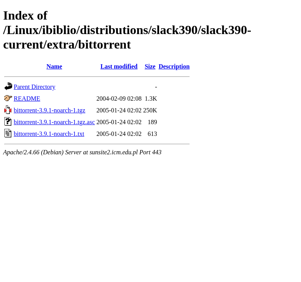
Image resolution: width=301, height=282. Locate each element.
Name (54, 66)
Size (150, 66)
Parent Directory (34, 86)
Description (174, 66)
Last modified (119, 66)
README (27, 98)
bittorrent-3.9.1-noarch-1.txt (49, 133)
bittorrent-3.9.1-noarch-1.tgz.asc (54, 122)
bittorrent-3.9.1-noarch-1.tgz (49, 110)
